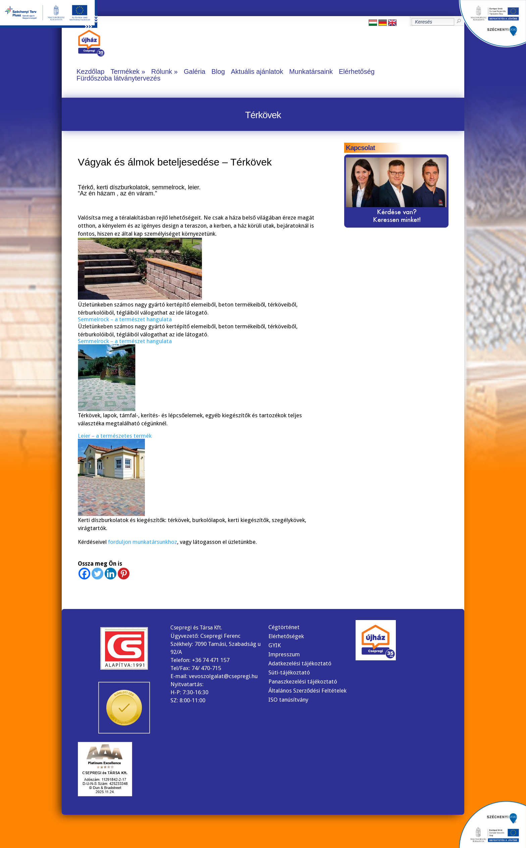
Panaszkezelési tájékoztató (302, 681)
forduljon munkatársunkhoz (142, 541)
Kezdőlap (90, 71)
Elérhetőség (357, 71)
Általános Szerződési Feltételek (307, 690)
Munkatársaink (311, 71)
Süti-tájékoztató (289, 672)
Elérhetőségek (286, 636)
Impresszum (284, 654)
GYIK (274, 645)
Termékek (125, 71)
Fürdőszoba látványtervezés (118, 78)
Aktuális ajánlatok (257, 71)
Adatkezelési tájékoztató (299, 663)
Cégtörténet (284, 627)
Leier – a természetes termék (115, 435)
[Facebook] (84, 573)
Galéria (194, 71)
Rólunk (161, 71)
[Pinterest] (123, 573)
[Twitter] (97, 573)
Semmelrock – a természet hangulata (125, 319)
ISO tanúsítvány (288, 699)
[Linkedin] (110, 573)
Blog (218, 71)
